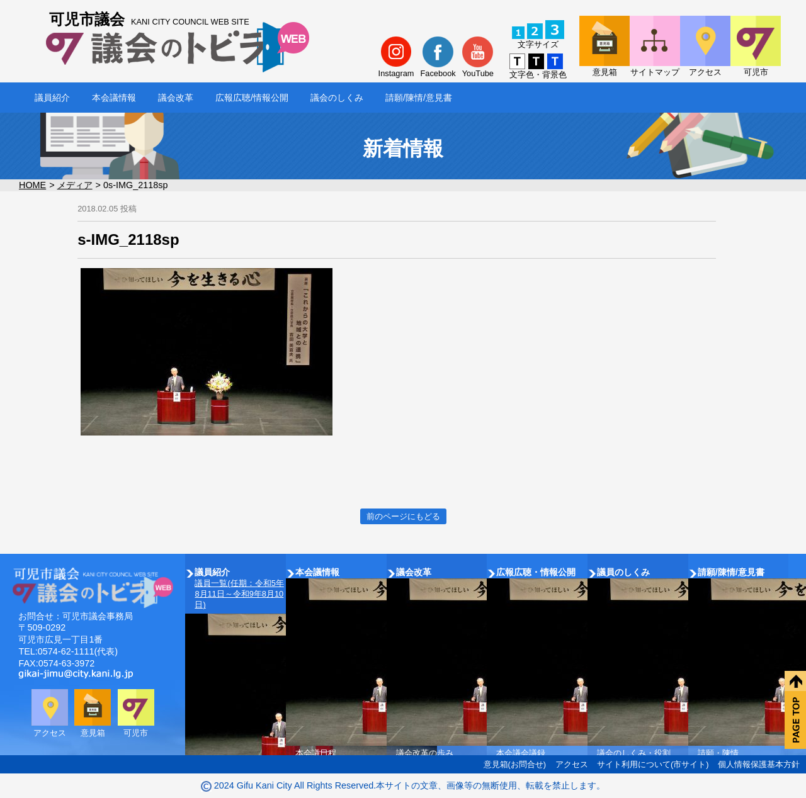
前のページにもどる (403, 516)
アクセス (571, 764)
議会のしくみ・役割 (634, 753)
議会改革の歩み (424, 753)
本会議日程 (315, 753)
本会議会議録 (520, 753)
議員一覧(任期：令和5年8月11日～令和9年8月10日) (239, 593)
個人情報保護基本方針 (759, 764)
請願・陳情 (718, 753)
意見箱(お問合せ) (515, 764)
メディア (75, 185)
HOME (32, 185)
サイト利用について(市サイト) (653, 764)
